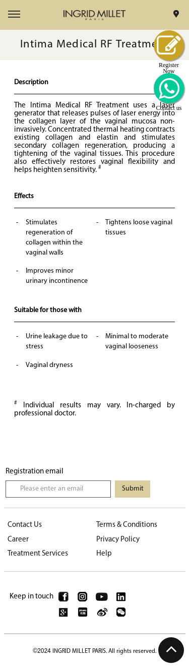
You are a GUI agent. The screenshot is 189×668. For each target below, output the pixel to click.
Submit (133, 489)
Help (104, 554)
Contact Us (25, 525)
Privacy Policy (118, 539)
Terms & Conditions (126, 525)
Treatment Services (38, 554)
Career (18, 539)
